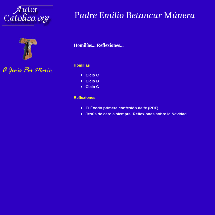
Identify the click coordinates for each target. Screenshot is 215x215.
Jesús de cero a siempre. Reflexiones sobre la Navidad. (137, 114)
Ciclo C (92, 75)
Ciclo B (92, 81)
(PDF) (153, 108)
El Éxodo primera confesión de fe (116, 108)
